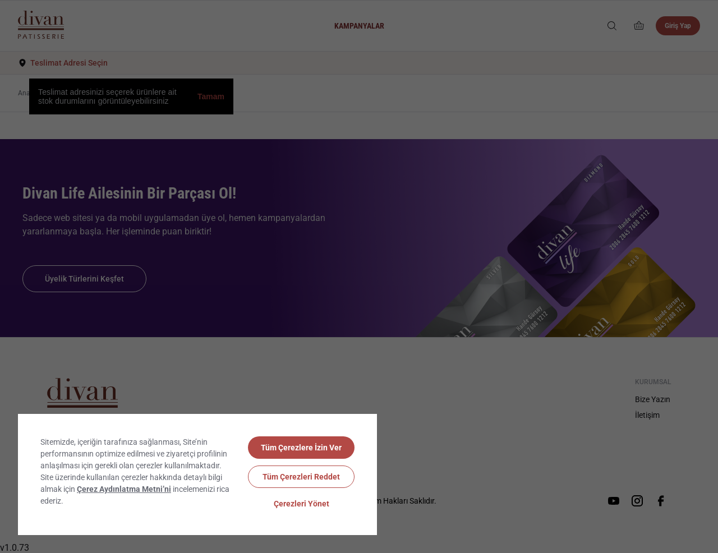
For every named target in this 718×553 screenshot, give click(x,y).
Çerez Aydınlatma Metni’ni (124, 489)
